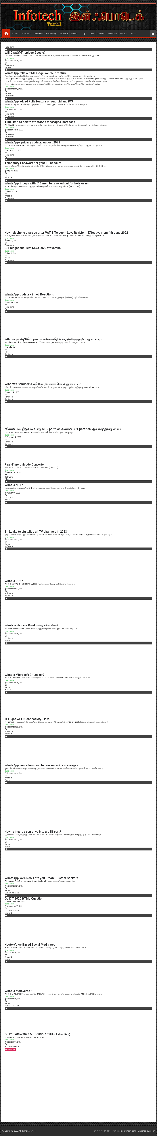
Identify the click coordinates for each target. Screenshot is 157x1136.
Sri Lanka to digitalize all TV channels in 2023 (36, 531)
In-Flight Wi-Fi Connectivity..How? (27, 719)
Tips (84, 34)
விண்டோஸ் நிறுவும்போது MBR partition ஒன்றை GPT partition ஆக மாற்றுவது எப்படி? (64, 429)
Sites (92, 34)
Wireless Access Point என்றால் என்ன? (31, 625)
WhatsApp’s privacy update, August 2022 (32, 142)
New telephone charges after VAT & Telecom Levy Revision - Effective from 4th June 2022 (66, 232)
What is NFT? (14, 485)
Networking (51, 34)
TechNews (112, 34)
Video (7, 258)
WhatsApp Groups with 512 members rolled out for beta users (47, 183)
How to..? (64, 34)
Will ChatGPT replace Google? (25, 52)
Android (101, 34)
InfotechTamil (130, 1131)
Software (26, 34)
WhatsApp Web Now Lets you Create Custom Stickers (41, 878)
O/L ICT (123, 34)
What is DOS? (14, 581)
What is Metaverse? (18, 991)
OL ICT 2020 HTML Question (24, 898)
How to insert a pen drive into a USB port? (33, 831)
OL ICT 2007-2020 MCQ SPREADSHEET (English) (37, 1034)
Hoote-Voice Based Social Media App (30, 944)
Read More (9, 58)
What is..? (75, 34)
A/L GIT (134, 34)
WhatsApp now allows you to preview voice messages (41, 765)
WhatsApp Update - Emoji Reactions (29, 294)
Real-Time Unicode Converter (25, 464)
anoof (152, 1131)
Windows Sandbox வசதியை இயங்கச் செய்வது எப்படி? (42, 384)
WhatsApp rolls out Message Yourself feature (36, 73)
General (15, 34)
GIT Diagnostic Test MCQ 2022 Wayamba (33, 248)
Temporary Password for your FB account (33, 163)
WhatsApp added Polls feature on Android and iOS (39, 101)
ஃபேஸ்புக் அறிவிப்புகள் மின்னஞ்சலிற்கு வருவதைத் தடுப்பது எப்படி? (53, 339)
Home (6, 33)
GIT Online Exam (12, 893)
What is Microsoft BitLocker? (24, 675)
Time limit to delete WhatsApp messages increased (40, 122)
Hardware (38, 34)
